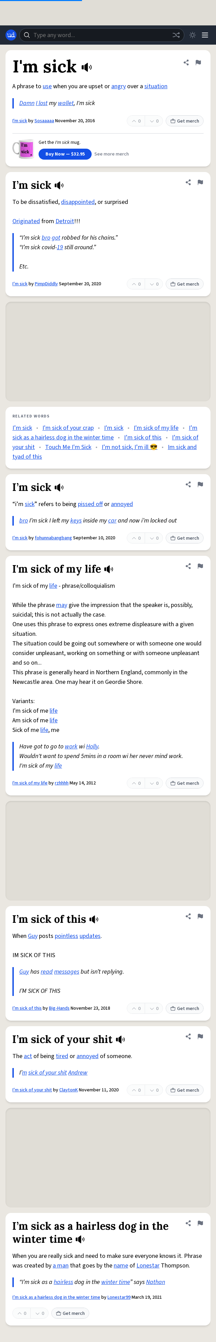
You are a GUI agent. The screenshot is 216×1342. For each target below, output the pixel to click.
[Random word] (176, 35)
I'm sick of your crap (68, 428)
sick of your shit (47, 1072)
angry (118, 86)
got (56, 237)
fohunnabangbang (53, 538)
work (71, 746)
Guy (33, 936)
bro (46, 237)
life (53, 586)
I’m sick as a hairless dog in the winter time (56, 1297)
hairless (63, 1282)
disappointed (78, 202)
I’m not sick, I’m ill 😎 (129, 447)
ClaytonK (68, 1090)
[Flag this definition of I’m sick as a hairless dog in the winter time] (200, 1223)
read (47, 971)
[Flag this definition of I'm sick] (198, 62)
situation (155, 86)
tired (62, 1056)
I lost (42, 103)
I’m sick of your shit (32, 1090)
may (61, 605)
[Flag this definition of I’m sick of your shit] (200, 1036)
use (47, 86)
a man (61, 1265)
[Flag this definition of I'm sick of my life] (200, 566)
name (121, 1265)
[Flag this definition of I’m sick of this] (200, 916)
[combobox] (101, 35)
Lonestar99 (119, 1297)
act (28, 1056)
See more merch (111, 154)
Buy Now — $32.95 (65, 154)
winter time (115, 1282)
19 (60, 247)
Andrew (78, 1072)
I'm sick (19, 120)
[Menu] (204, 35)
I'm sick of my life (156, 428)
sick (29, 504)
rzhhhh (62, 783)
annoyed (122, 504)
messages (66, 971)
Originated (26, 221)
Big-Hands (59, 1008)
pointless (66, 936)
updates (90, 936)
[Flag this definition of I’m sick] (200, 182)
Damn (26, 103)
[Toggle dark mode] (192, 35)
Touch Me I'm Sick (68, 447)
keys (76, 520)
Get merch (184, 121)
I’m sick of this (143, 437)
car (112, 520)
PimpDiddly (46, 283)
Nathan (155, 1282)
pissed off (90, 504)
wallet (66, 103)
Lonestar (148, 1265)
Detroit (64, 221)
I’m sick (20, 283)
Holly (92, 746)
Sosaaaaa (44, 120)
